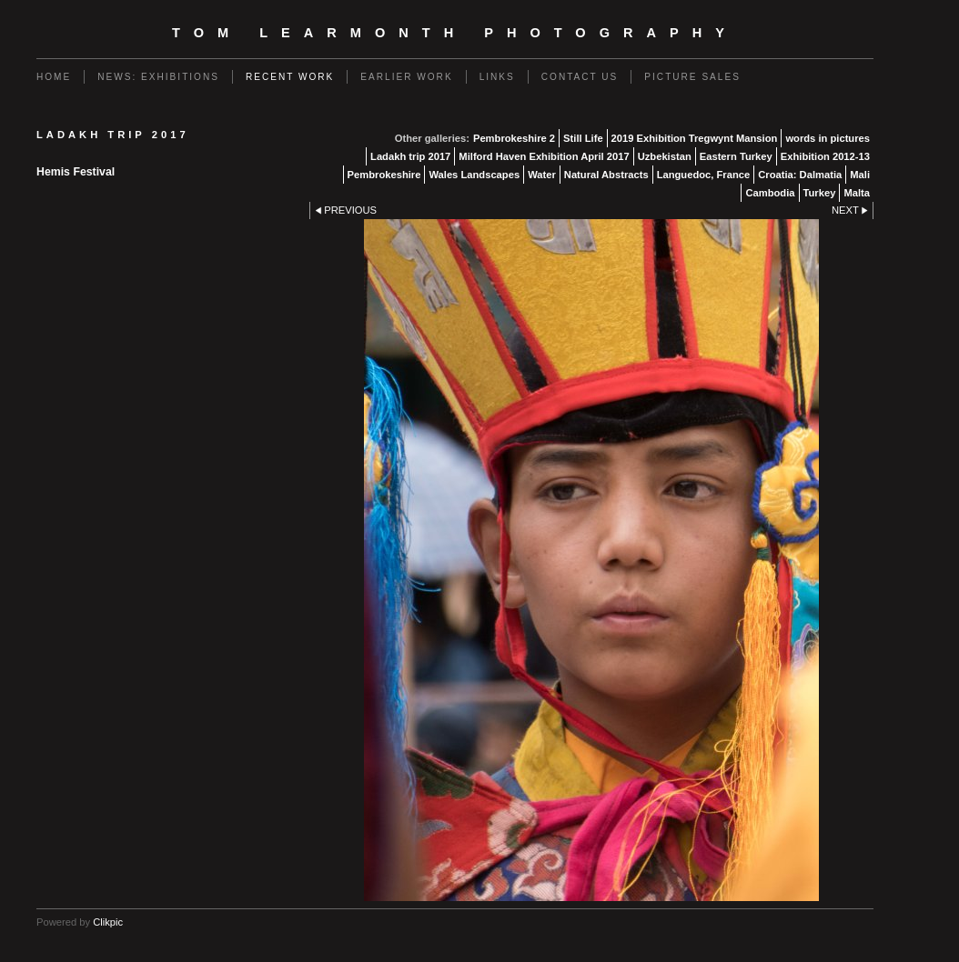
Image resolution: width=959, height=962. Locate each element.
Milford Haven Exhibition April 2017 (544, 156)
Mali (860, 174)
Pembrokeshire (384, 174)
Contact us (580, 77)
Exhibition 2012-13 (825, 156)
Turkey (819, 192)
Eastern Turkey (736, 156)
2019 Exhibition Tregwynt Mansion (694, 138)
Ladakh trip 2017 (410, 156)
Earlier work (406, 77)
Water (542, 174)
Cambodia (769, 192)
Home (53, 77)
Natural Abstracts (606, 174)
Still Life (583, 138)
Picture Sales (692, 77)
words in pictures (827, 138)
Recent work (290, 77)
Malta (856, 192)
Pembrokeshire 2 (514, 138)
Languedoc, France (704, 174)
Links (497, 77)
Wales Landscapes (474, 174)
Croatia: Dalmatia (800, 174)
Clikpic (108, 922)
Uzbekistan (664, 156)
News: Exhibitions (158, 77)
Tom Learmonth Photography (455, 32)
